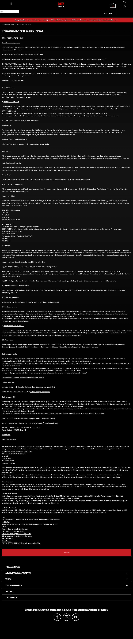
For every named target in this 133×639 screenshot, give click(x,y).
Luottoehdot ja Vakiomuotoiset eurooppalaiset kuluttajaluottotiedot (28, 418)
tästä (41, 54)
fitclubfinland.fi (53, 302)
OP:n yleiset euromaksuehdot (13, 531)
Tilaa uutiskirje (12, 567)
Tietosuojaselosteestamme (20, 97)
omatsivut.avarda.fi (9, 439)
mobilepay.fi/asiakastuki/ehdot (46, 524)
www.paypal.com (8, 472)
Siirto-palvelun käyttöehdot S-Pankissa (17, 536)
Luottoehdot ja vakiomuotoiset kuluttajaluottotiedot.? (23, 378)
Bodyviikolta (20, 20)
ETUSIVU (5, 25)
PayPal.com (6, 541)
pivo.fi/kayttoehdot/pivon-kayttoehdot (45, 520)
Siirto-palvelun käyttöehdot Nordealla (16, 534)
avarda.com (6, 435)
